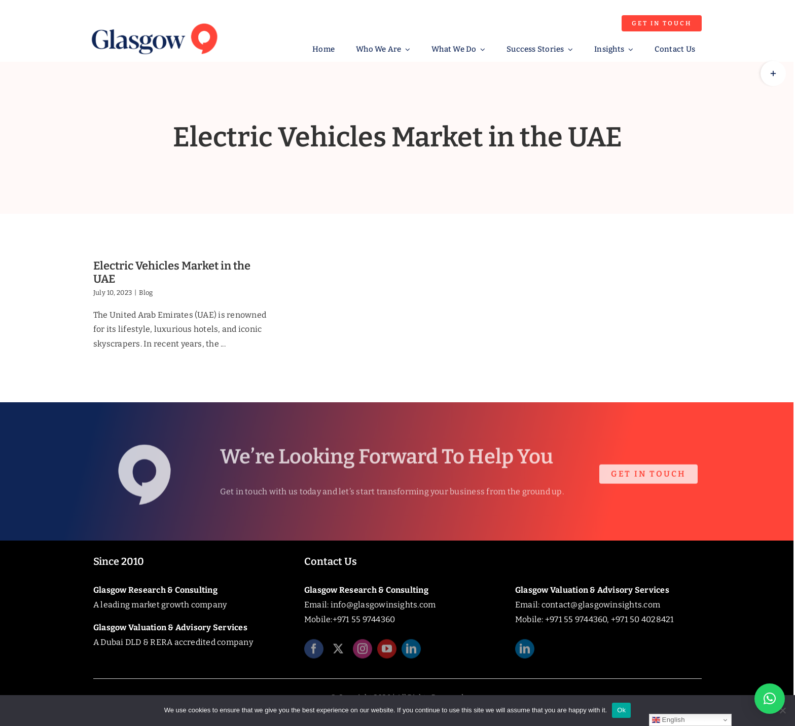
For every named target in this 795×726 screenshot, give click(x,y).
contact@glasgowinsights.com (600, 604)
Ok (621, 710)
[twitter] (338, 652)
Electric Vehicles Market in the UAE (171, 272)
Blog (146, 292)
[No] (782, 710)
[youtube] (386, 652)
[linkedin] (411, 652)
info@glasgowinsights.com (383, 604)
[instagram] (362, 652)
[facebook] (313, 652)
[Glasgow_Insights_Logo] (154, 21)
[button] (769, 698)
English (668, 720)
